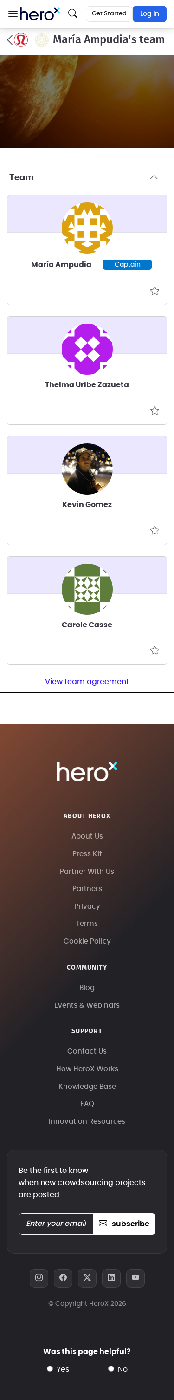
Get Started (109, 14)
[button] (12, 14)
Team (87, 177)
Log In (149, 14)
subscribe (124, 1224)
